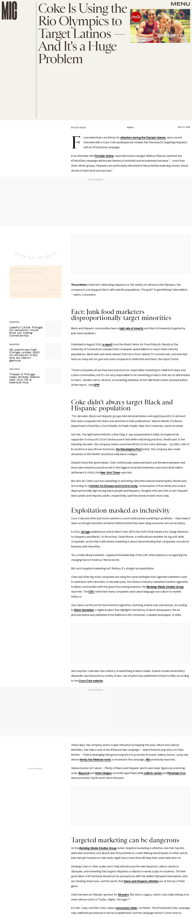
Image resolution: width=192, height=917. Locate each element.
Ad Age (85, 531)
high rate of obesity (131, 328)
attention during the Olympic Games (143, 137)
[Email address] (35, 283)
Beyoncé (83, 773)
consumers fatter (126, 907)
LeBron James (152, 773)
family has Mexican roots (95, 759)
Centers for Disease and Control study (113, 485)
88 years (123, 894)
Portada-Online (104, 155)
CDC (91, 591)
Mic (148, 759)
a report (107, 344)
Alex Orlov (80, 127)
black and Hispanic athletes (141, 881)
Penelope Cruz (176, 773)
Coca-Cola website (91, 680)
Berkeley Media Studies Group (165, 586)
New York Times (110, 472)
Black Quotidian (84, 609)
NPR (96, 384)
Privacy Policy (15, 298)
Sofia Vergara (103, 773)
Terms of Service (51, 296)
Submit (54, 291)
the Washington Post (129, 449)
